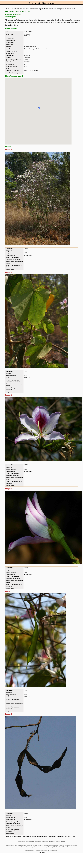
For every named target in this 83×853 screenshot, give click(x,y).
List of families (16, 9)
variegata (60, 9)
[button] (39, 108)
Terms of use (41, 852)
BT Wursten (28, 36)
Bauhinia (52, 9)
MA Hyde (27, 34)
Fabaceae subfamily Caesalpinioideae (35, 9)
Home (8, 9)
